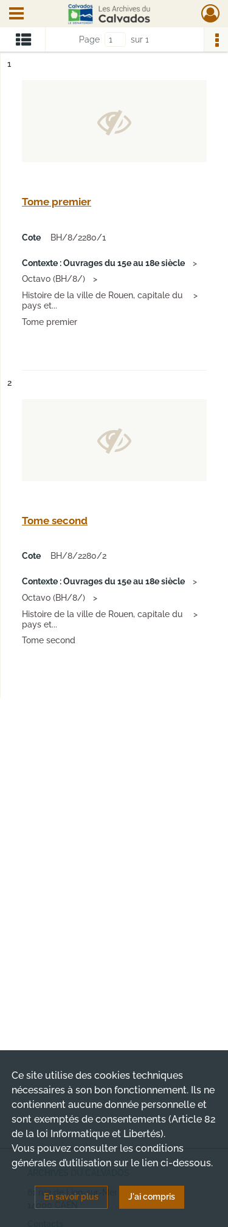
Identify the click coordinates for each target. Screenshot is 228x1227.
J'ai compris (151, 1196)
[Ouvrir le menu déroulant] (16, 14)
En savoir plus (71, 1196)
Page (89, 39)
